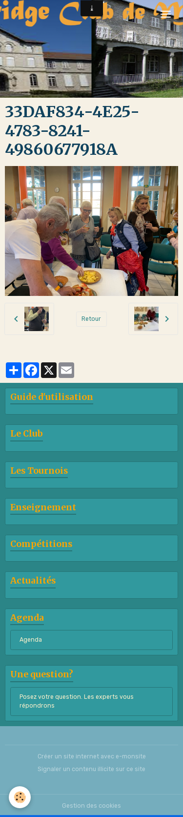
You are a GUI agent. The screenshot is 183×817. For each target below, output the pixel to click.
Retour (91, 318)
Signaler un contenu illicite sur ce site (91, 769)
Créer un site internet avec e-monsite (92, 756)
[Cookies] (20, 797)
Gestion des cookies (91, 805)
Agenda (31, 639)
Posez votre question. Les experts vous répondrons (77, 701)
